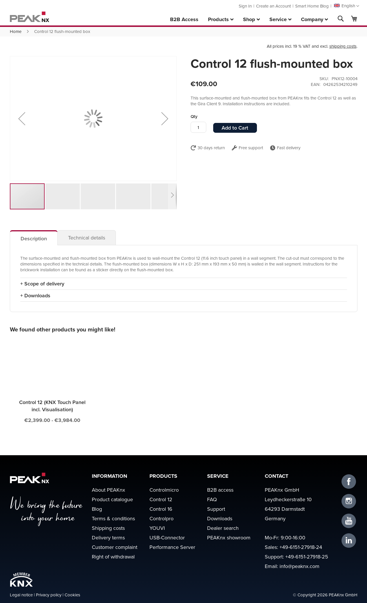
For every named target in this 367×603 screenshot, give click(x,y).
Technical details (86, 237)
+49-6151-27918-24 (301, 547)
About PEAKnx (108, 489)
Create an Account (273, 6)
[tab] (34, 237)
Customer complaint (114, 547)
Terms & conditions (113, 518)
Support (216, 508)
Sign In (245, 6)
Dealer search (223, 528)
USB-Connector (167, 537)
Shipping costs (108, 528)
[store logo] (29, 17)
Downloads (219, 518)
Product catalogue (112, 499)
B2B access (220, 489)
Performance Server (172, 547)
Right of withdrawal (113, 556)
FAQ (212, 499)
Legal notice (21, 595)
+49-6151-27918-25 (306, 556)
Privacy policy (48, 595)
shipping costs (343, 46)
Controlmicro (164, 489)
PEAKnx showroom (229, 537)
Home (15, 31)
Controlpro (161, 518)
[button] (346, 6)
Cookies (72, 595)
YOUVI (157, 528)
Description (34, 238)
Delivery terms (108, 537)
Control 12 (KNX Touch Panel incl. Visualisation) (52, 406)
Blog (97, 508)
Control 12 (160, 499)
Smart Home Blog (312, 6)
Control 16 (160, 508)
